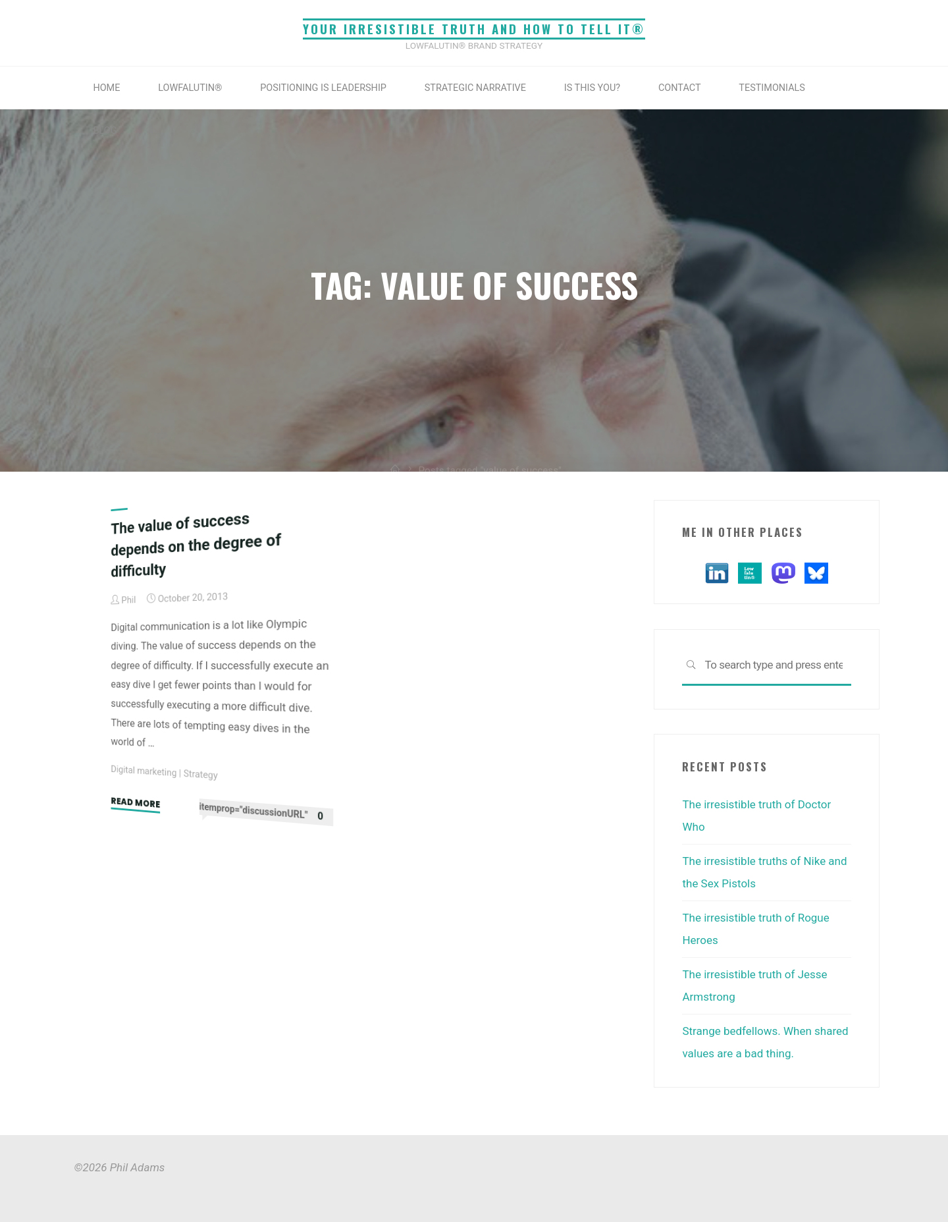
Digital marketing (143, 771)
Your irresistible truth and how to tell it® (474, 29)
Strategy (201, 774)
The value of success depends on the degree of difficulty (196, 544)
